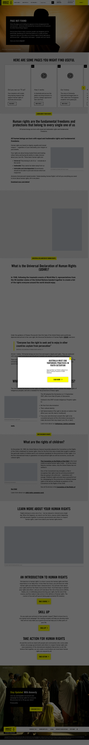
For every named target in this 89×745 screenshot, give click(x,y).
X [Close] (70, 359)
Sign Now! (57, 380)
